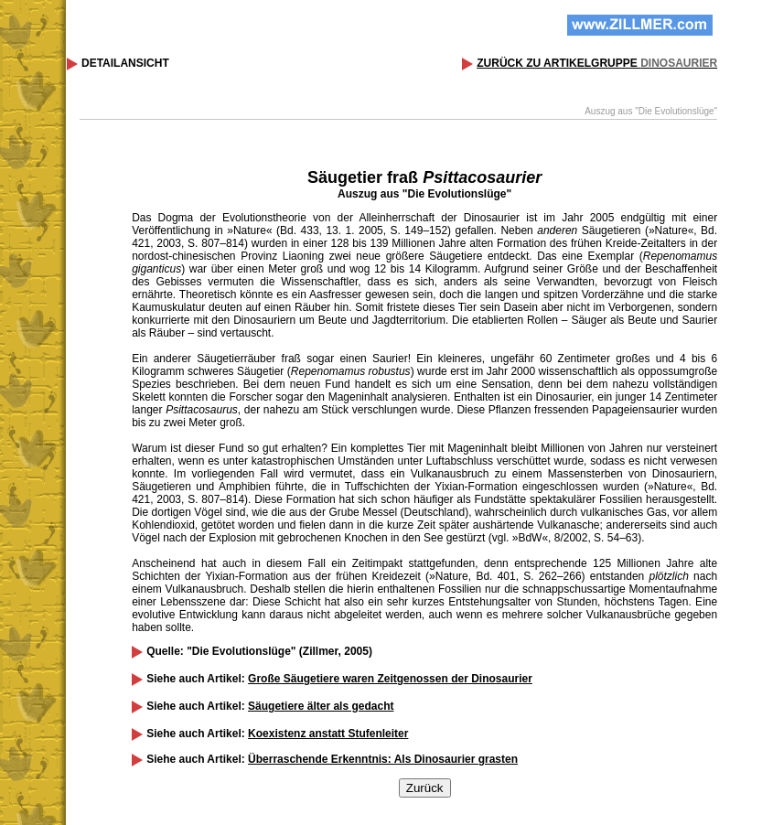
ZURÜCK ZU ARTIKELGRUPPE (597, 63)
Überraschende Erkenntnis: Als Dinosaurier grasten (383, 759)
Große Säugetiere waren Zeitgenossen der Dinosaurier (390, 678)
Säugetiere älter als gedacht (320, 706)
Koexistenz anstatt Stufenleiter (328, 733)
